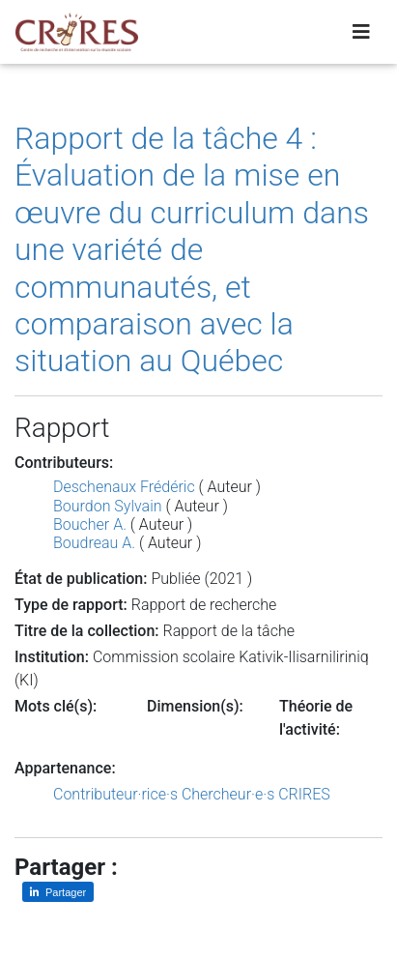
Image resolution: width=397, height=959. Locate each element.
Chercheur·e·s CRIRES (256, 794)
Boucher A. (90, 524)
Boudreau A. (94, 543)
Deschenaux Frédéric (124, 487)
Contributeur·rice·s (115, 794)
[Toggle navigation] (361, 31)
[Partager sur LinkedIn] (58, 892)
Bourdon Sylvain (107, 506)
